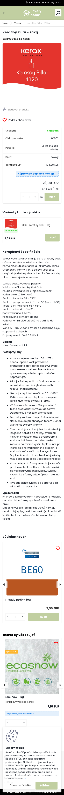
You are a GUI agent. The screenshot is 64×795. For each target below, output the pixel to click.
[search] (58, 12)
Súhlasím (46, 785)
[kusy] (29, 197)
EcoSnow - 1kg (14, 697)
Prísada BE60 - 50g (18, 599)
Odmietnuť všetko (20, 785)
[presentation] (4, 584)
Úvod (5, 23)
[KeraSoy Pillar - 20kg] (32, 72)
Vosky (17, 23)
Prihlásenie (34, 2)
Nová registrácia (53, 2)
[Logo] (32, 13)
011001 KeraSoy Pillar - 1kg (36, 225)
